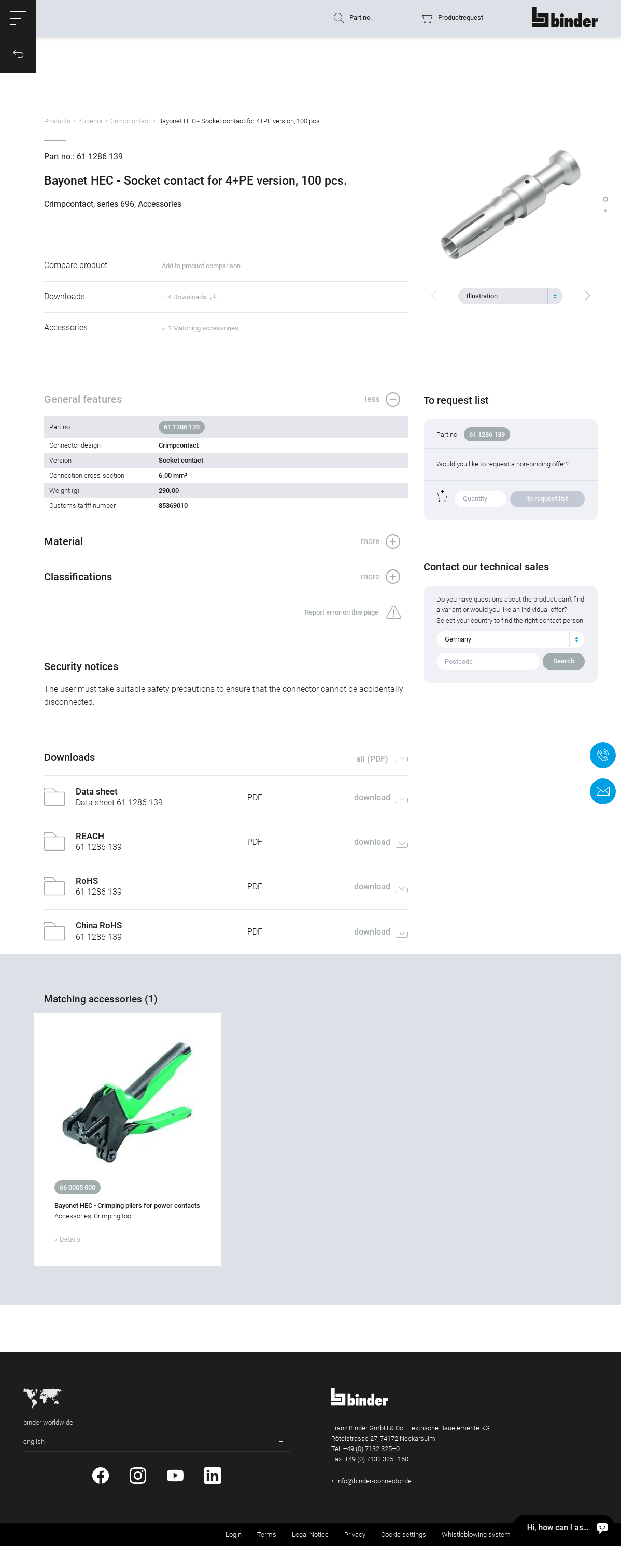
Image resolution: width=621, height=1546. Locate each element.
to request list (547, 499)
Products (57, 121)
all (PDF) (373, 759)
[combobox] (510, 296)
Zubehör (90, 121)
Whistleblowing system (476, 1534)
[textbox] (506, 296)
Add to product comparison (201, 266)
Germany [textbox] (458, 639)
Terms (266, 1534)
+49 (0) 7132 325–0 (371, 1449)
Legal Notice (310, 1534)
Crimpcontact (130, 121)
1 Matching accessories (203, 328)
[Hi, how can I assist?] (602, 1527)
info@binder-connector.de (374, 1481)
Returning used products (562, 1534)
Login (233, 1534)
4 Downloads (193, 297)
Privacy (354, 1534)
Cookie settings (403, 1534)
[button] (18, 18)
